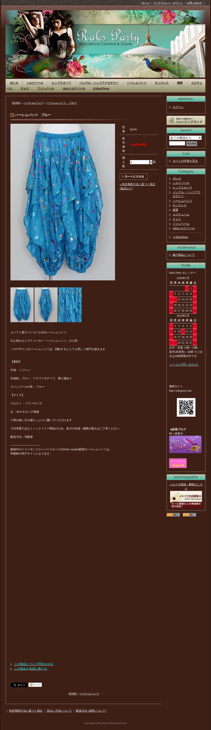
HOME (16, 102)
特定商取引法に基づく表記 (26, 710)
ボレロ (14, 82)
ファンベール (45, 88)
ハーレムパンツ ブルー (61, 102)
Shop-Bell (178, 465)
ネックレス (162, 82)
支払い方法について (59, 710)
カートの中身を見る (185, 160)
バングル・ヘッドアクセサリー (99, 82)
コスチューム (181, 214)
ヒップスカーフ (61, 82)
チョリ (25, 88)
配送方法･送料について (90, 710)
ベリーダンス (178, 461)
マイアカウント (162, 2)
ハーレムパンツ (136, 82)
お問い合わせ (194, 2)
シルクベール (34, 82)
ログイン (178, 107)
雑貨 (180, 82)
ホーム (145, 2)
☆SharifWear (101, 88)
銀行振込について (184, 254)
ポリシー (178, 2)
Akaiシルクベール (74, 88)
